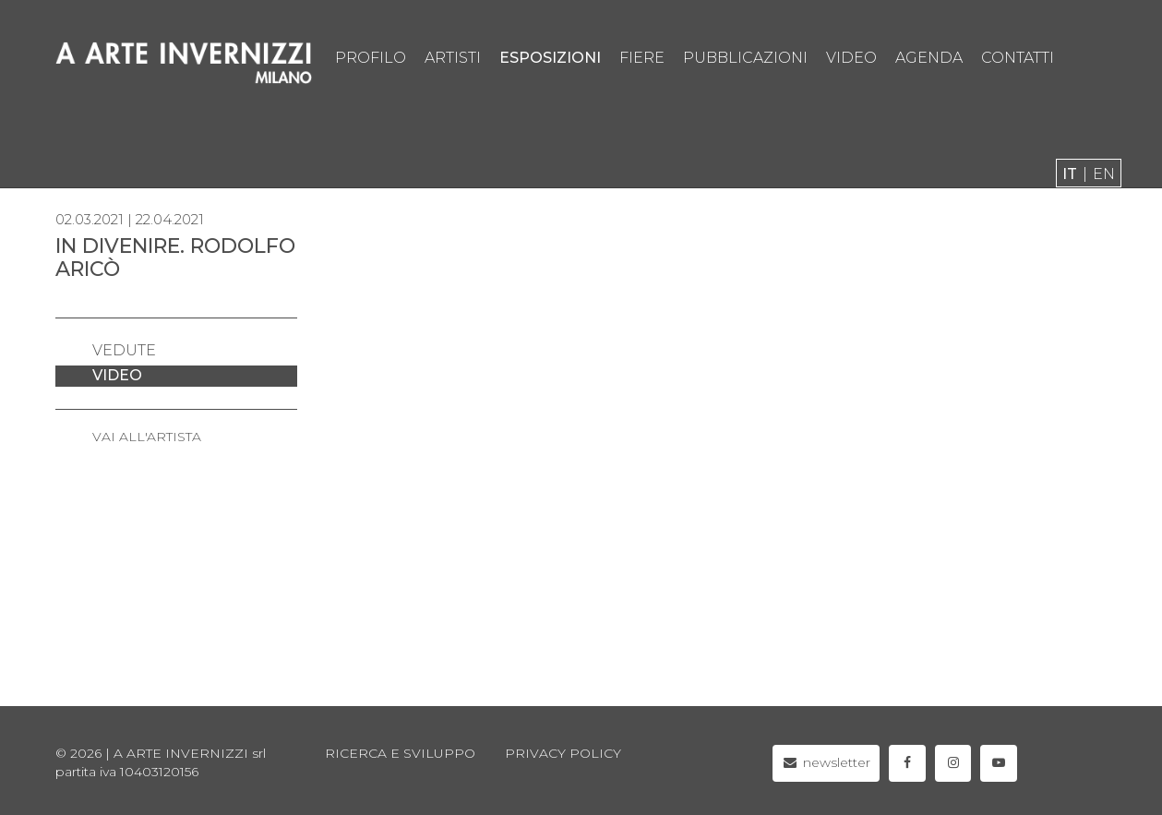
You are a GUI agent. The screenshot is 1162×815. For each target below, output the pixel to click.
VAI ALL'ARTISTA (146, 436)
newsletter (826, 762)
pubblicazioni (745, 57)
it (1069, 174)
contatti (1017, 57)
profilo (370, 57)
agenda (929, 57)
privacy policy (563, 753)
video (851, 57)
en (1104, 174)
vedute (124, 350)
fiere (642, 57)
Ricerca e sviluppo (400, 753)
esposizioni (550, 57)
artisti (453, 57)
